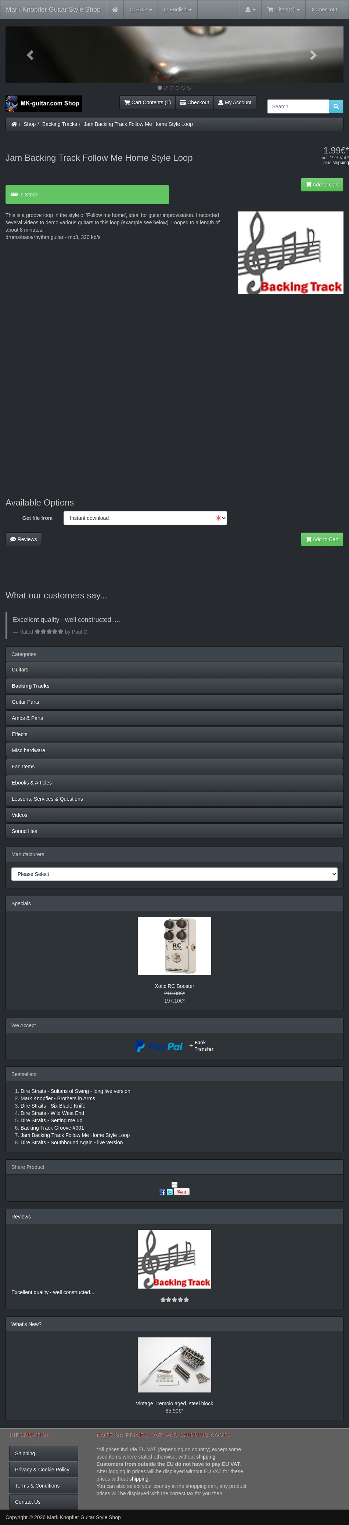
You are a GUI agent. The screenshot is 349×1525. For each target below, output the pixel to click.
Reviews (23, 539)
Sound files (24, 831)
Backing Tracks (59, 124)
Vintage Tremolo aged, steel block (174, 1403)
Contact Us (27, 1502)
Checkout (324, 9)
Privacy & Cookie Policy (42, 1470)
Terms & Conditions (37, 1486)
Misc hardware (28, 750)
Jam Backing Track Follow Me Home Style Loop (138, 124)
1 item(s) (283, 9)
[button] (31, 54)
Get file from (37, 518)
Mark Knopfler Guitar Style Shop (53, 9)
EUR (141, 10)
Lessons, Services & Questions (47, 799)
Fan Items (23, 766)
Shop (30, 124)
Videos (20, 815)
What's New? (26, 1324)
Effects (20, 734)
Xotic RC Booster (174, 986)
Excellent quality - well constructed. (51, 1292)
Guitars (20, 670)
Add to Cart (322, 185)
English (177, 10)
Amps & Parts (27, 718)
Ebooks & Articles (32, 783)
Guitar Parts (25, 702)
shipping (340, 162)
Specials (21, 903)
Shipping (25, 1453)
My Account (234, 102)
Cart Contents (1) (147, 102)
